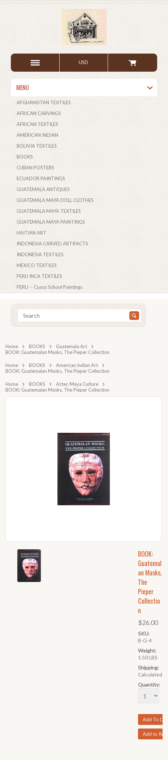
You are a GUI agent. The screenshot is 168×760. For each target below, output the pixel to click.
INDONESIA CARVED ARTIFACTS (52, 243)
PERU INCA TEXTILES (39, 276)
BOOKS (25, 157)
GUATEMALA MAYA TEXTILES (49, 211)
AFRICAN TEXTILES (37, 124)
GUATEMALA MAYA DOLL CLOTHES (55, 200)
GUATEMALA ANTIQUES (43, 189)
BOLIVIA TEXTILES (37, 146)
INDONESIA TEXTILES (40, 254)
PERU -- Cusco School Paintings (49, 287)
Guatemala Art (71, 346)
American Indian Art (77, 365)
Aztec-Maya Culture (77, 384)
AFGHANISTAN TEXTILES (44, 102)
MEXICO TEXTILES (37, 265)
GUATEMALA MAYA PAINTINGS (51, 222)
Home (11, 346)
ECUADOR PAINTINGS (41, 178)
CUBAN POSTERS (35, 167)
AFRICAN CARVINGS (39, 113)
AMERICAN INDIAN (37, 135)
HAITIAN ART (31, 233)
